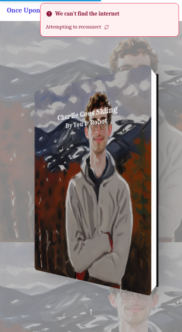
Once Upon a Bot (32, 10)
